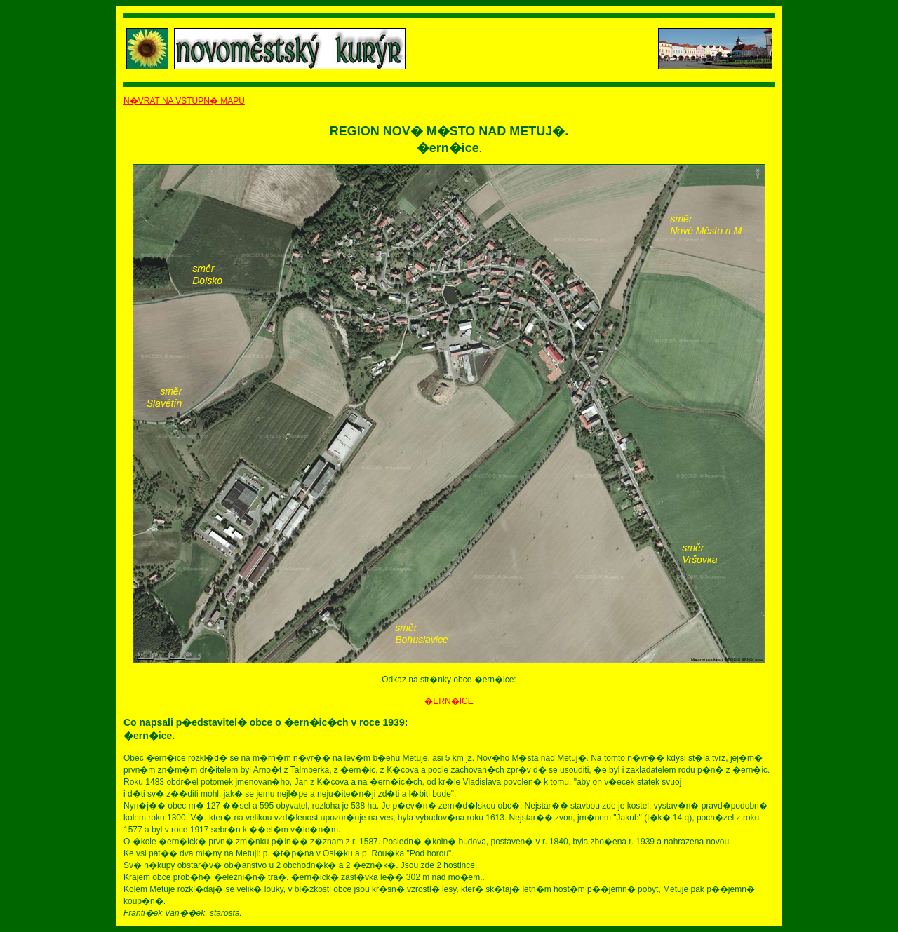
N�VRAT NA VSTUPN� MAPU (184, 101)
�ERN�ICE (448, 701)
